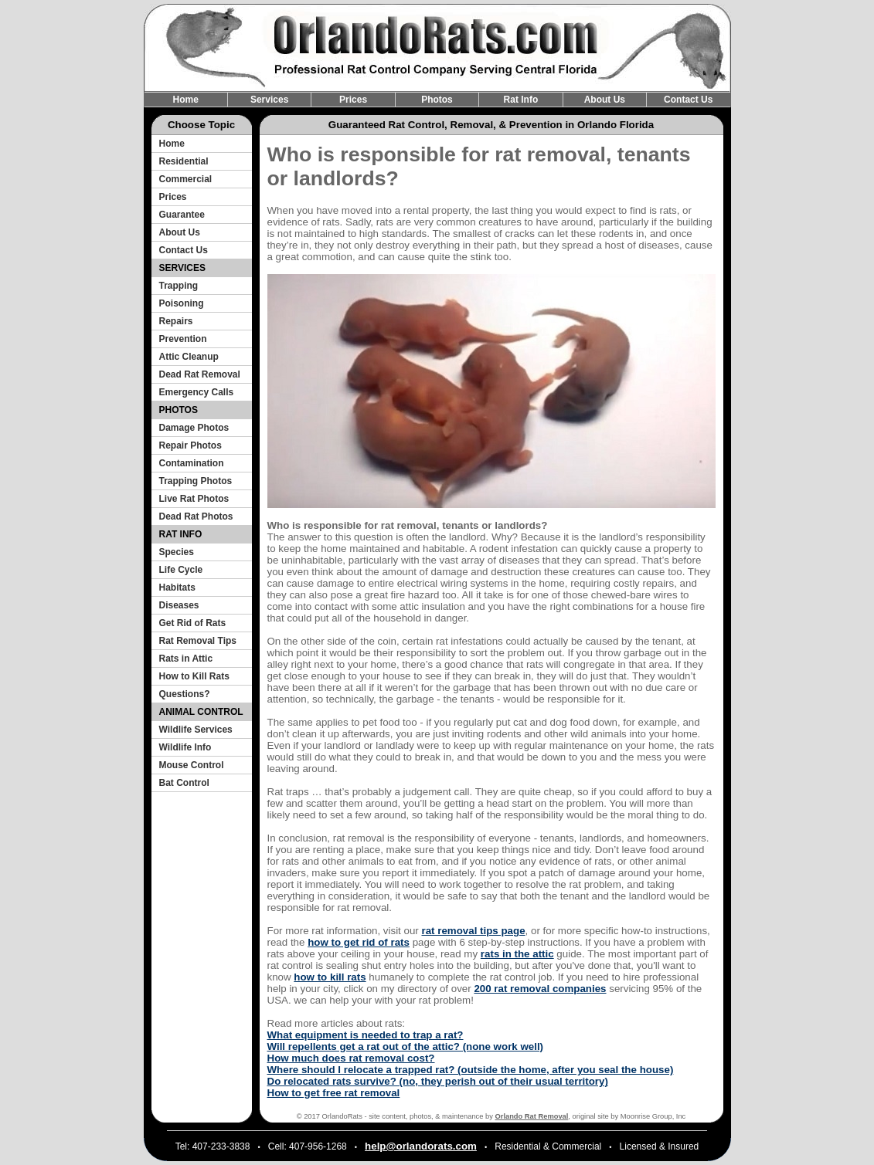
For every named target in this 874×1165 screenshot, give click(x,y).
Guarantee (182, 214)
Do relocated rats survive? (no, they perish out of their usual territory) (437, 1081)
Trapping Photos (196, 481)
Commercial (186, 179)
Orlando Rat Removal (532, 1116)
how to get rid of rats (359, 942)
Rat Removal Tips (197, 640)
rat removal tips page (473, 930)
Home (186, 99)
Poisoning (181, 303)
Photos (437, 99)
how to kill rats (330, 977)
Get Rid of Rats (192, 623)
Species (176, 552)
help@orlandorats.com (421, 1146)
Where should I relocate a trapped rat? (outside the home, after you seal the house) (470, 1069)
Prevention (183, 339)
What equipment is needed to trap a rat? (365, 1035)
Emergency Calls (196, 392)
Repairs (176, 321)
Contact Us (688, 99)
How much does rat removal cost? (351, 1058)
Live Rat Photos (194, 498)
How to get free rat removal (333, 1093)
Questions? (184, 694)
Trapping (179, 285)
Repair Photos (190, 445)
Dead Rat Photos (196, 516)
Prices (353, 99)
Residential (184, 161)
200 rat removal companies (540, 988)
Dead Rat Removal (199, 374)
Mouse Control (191, 765)
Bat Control (184, 782)
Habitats (177, 587)
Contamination (191, 463)
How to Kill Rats (194, 676)
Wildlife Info (185, 747)
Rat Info (521, 99)
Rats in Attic (186, 658)
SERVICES (182, 267)
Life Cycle (181, 569)
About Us (604, 99)
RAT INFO (180, 534)
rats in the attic (517, 954)
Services (269, 99)
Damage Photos (194, 427)
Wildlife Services (196, 729)
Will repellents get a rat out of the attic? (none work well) (405, 1046)
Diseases (179, 605)
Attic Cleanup (189, 356)
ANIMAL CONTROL (201, 711)
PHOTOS (178, 410)
